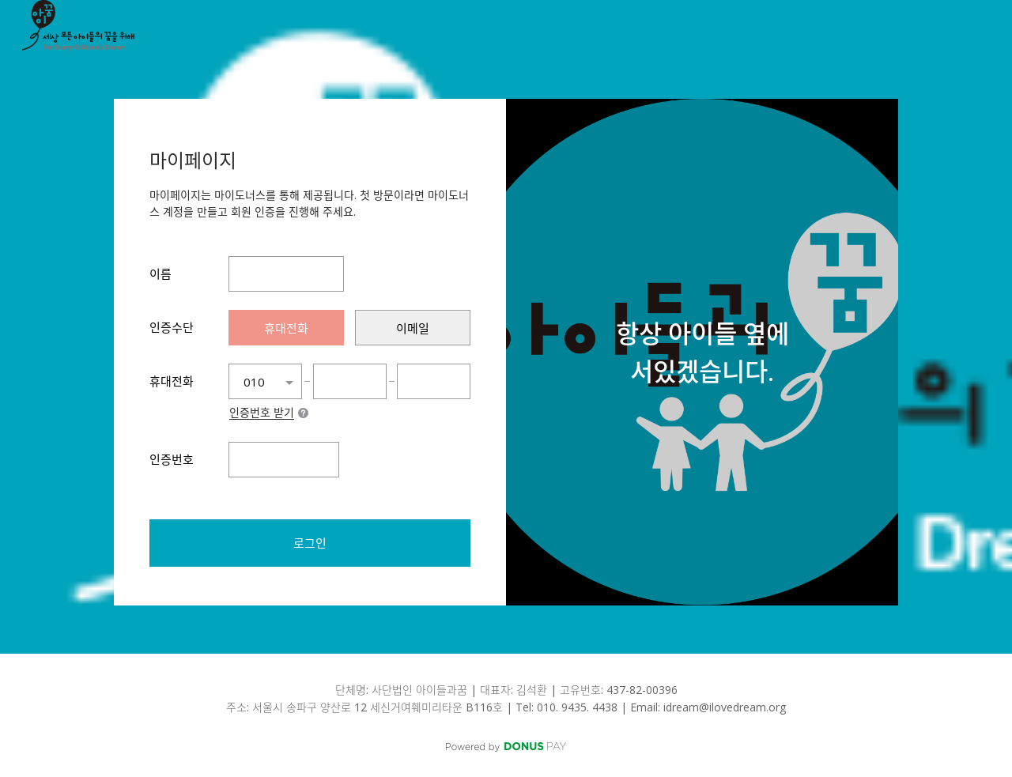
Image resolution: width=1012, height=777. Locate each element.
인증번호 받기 (261, 413)
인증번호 (171, 459)
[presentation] (286, 327)
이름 (160, 273)
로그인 (310, 543)
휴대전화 (171, 381)
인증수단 (171, 327)
